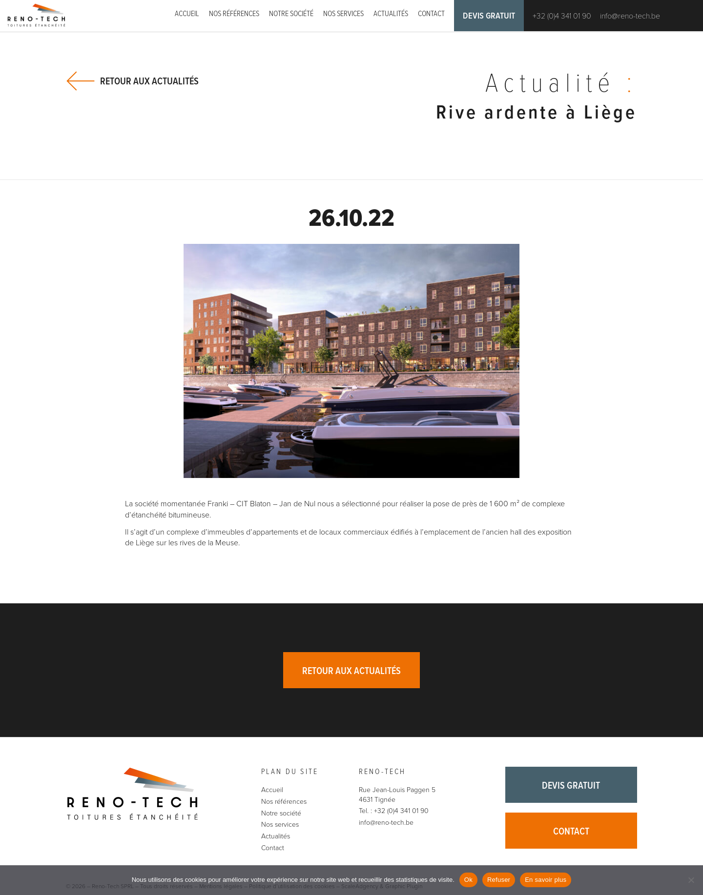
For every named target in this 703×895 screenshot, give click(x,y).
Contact (431, 14)
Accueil (187, 14)
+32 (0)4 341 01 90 (562, 16)
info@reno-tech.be (630, 16)
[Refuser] (691, 880)
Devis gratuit (489, 16)
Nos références (234, 14)
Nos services (343, 14)
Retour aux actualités (149, 81)
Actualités (390, 14)
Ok (468, 879)
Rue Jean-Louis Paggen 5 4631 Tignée (397, 795)
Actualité (561, 84)
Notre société (291, 14)
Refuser (498, 879)
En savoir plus (545, 879)
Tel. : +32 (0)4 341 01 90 (394, 811)
